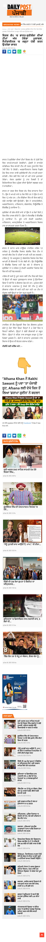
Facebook (27, 423)
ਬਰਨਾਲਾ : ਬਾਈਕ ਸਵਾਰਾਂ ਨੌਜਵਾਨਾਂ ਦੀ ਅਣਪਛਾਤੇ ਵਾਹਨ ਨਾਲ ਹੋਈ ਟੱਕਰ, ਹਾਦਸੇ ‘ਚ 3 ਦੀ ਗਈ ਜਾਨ (29, 883)
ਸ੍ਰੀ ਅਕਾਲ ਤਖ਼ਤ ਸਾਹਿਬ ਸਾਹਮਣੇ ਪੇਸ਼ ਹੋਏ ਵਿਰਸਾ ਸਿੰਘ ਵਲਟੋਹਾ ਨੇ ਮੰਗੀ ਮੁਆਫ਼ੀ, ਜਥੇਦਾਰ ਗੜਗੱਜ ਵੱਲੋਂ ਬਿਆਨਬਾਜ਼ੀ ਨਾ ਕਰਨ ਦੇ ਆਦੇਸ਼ (29, 724)
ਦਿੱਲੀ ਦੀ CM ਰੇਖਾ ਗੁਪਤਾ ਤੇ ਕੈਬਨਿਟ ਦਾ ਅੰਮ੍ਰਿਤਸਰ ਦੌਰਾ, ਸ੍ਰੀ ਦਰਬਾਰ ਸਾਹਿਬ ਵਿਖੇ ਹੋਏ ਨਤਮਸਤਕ (29, 763)
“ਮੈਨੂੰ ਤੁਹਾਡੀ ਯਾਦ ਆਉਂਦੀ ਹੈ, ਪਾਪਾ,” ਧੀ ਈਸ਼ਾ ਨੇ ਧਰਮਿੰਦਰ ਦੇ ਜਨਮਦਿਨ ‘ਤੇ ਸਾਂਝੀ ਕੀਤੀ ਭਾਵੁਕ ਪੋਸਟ (29, 750)
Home (4, 29)
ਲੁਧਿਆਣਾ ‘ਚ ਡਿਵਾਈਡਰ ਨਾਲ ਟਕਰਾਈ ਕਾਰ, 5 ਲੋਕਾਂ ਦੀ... (22, 620)
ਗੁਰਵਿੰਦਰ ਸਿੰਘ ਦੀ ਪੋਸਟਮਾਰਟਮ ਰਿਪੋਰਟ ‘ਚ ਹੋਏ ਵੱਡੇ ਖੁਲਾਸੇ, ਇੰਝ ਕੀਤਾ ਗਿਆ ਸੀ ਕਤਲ (30, 738)
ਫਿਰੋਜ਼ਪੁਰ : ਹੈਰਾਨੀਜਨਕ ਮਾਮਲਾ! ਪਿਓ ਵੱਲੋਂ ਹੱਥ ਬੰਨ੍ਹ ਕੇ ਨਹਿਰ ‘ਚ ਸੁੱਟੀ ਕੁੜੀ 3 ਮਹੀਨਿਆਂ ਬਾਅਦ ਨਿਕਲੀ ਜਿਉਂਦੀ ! (30, 856)
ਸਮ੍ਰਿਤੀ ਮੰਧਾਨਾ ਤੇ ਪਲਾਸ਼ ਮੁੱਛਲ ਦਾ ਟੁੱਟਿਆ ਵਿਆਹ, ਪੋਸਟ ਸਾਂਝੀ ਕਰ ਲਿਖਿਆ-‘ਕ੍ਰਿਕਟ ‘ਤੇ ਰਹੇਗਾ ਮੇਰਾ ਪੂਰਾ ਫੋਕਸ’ (30, 869)
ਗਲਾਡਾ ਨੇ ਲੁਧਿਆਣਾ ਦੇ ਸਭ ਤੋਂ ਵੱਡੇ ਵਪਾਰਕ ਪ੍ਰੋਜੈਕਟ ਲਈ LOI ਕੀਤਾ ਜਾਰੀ (28, 896)
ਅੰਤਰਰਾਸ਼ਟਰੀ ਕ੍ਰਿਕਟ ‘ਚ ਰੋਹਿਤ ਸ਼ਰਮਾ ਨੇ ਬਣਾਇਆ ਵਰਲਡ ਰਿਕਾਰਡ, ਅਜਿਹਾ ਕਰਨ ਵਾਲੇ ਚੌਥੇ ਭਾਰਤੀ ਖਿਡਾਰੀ (29, 910)
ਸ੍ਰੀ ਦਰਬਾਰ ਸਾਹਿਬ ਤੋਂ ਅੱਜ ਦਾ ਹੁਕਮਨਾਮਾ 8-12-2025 (27, 802)
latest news (20, 430)
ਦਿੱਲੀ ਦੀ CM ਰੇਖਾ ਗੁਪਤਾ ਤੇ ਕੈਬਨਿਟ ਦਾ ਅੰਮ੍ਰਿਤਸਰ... (19, 583)
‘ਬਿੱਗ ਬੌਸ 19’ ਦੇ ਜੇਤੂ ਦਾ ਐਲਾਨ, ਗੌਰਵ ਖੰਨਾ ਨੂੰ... (22, 656)
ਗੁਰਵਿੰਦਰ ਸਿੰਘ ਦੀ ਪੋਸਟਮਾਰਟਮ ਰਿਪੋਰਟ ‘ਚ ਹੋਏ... (21, 508)
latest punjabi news (30, 430)
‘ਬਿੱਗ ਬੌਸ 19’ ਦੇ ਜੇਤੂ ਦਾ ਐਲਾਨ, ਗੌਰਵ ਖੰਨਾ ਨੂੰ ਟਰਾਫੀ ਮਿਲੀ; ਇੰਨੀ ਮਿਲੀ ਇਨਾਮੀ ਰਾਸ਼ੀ (30, 790)
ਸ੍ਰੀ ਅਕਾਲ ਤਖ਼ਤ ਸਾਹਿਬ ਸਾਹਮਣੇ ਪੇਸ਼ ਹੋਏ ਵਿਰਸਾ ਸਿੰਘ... (20, 470)
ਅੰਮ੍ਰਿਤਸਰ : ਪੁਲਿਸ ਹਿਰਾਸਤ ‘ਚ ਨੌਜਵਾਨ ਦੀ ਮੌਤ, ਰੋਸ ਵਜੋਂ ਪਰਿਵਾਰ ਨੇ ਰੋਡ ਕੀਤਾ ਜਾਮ (29, 816)
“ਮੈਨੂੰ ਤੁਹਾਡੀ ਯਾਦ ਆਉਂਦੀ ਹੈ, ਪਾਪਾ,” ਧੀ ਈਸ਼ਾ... (22, 544)
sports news (6, 432)
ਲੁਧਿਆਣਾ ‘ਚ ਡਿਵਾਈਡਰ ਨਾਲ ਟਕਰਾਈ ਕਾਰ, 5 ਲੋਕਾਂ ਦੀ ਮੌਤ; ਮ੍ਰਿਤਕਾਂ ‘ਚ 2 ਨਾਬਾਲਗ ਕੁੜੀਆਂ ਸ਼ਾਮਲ (28, 777)
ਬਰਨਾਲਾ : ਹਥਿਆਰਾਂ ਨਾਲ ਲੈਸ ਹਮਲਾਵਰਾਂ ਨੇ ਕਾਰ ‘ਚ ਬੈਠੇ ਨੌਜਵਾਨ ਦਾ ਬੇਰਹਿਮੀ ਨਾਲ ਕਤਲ (29, 828)
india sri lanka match (9, 430)
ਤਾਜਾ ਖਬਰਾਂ (10, 29)
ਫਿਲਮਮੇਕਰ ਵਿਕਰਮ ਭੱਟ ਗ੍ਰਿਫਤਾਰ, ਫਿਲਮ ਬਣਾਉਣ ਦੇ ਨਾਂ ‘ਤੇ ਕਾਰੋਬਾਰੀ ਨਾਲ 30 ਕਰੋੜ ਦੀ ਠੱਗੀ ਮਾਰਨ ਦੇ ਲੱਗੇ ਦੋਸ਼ (29, 842)
